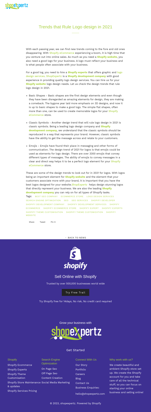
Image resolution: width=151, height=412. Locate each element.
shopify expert (89, 208)
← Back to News (75, 237)
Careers (80, 374)
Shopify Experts (112, 208)
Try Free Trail (76, 292)
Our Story (81, 364)
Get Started (75, 350)
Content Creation (52, 377)
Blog (78, 378)
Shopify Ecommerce (20, 364)
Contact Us (82, 383)
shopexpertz (67, 403)
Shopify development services (87, 204)
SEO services (80, 200)
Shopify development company (45, 204)
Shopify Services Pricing (22, 390)
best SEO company (46, 196)
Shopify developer (103, 200)
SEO (66, 200)
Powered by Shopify (89, 403)
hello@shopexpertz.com (90, 393)
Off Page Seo (49, 373)
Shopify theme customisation (44, 212)
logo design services (100, 196)
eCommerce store (72, 196)
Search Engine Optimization (43, 200)
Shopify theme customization (84, 212)
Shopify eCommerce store (59, 208)
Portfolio (81, 369)
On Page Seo (49, 368)
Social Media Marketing (56, 382)
